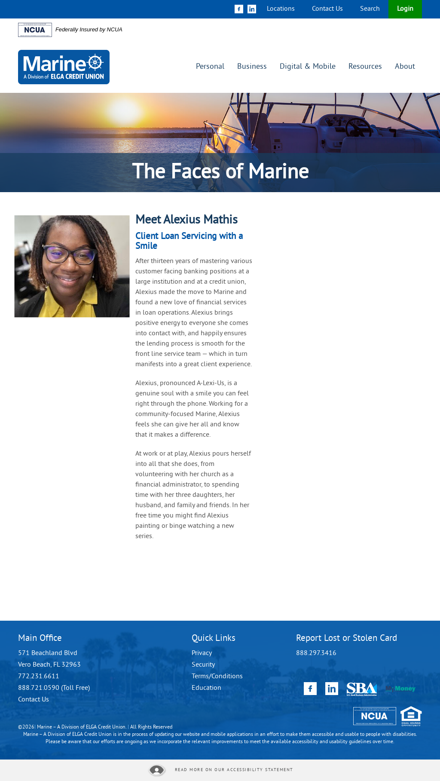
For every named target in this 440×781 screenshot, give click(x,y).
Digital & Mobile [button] (308, 67)
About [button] (405, 67)
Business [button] (252, 67)
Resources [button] (365, 67)
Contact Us (327, 9)
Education (206, 688)
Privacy (202, 653)
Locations (281, 9)
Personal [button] (210, 67)
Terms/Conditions (217, 676)
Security (203, 665)
